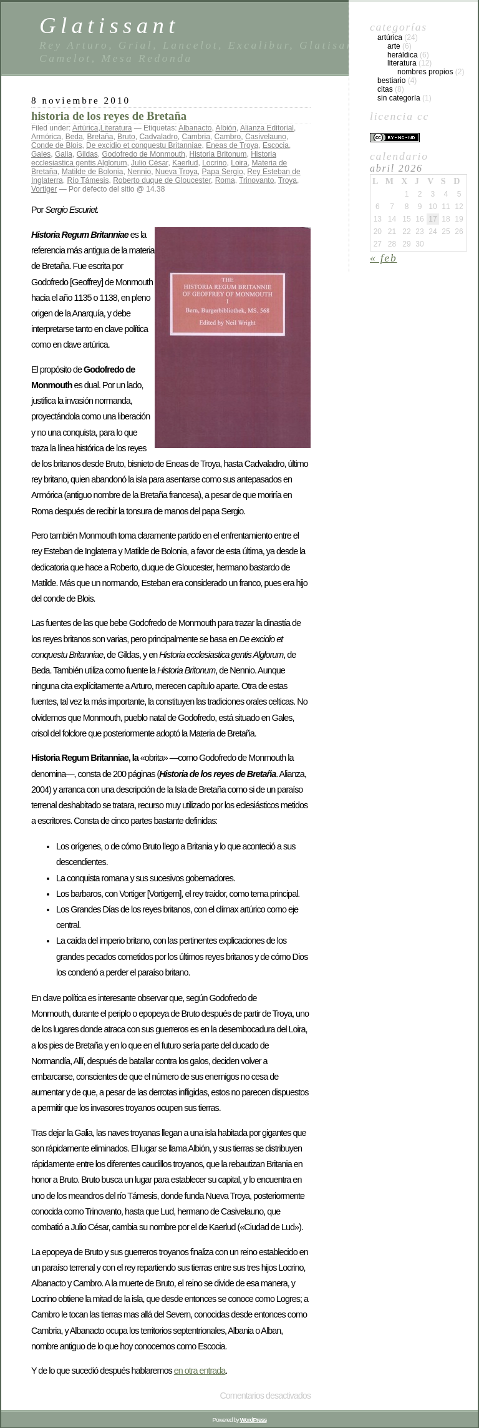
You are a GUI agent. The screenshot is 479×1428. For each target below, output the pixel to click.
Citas (385, 89)
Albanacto (194, 128)
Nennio (139, 171)
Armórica (46, 136)
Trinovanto (256, 180)
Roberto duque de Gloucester (162, 180)
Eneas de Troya (232, 145)
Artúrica (85, 128)
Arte (393, 46)
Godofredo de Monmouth (143, 154)
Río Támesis (88, 180)
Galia (63, 154)
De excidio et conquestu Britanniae (143, 145)
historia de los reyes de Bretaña (108, 115)
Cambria (196, 136)
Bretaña (100, 136)
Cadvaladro (158, 136)
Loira (239, 163)
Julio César (149, 163)
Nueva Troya (176, 171)
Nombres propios (425, 71)
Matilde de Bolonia (92, 171)
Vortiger (44, 189)
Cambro (228, 136)
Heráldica (402, 55)
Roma (225, 180)
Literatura (116, 128)
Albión (226, 128)
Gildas (87, 154)
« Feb (383, 258)
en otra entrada (200, 1371)
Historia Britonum (218, 154)
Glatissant (109, 25)
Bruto (126, 136)
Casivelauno (265, 136)
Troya (287, 180)
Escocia (276, 145)
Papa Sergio (222, 171)
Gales (41, 154)
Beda (74, 136)
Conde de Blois (56, 145)
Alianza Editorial (267, 128)
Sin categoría (398, 98)
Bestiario (391, 80)
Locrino (214, 163)
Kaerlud (185, 163)
